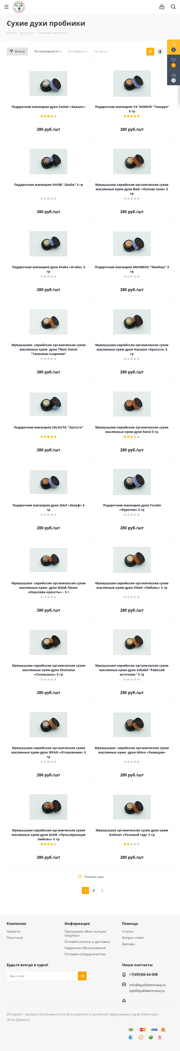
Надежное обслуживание (85, 948)
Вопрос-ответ (133, 937)
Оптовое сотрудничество (85, 954)
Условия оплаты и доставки (87, 941)
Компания (16, 923)
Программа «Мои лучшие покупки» (85, 933)
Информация (77, 923)
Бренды (128, 944)
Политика (15, 937)
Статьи (127, 931)
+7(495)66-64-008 (143, 974)
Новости (13, 931)
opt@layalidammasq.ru (147, 990)
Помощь (130, 923)
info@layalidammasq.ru (147, 985)
